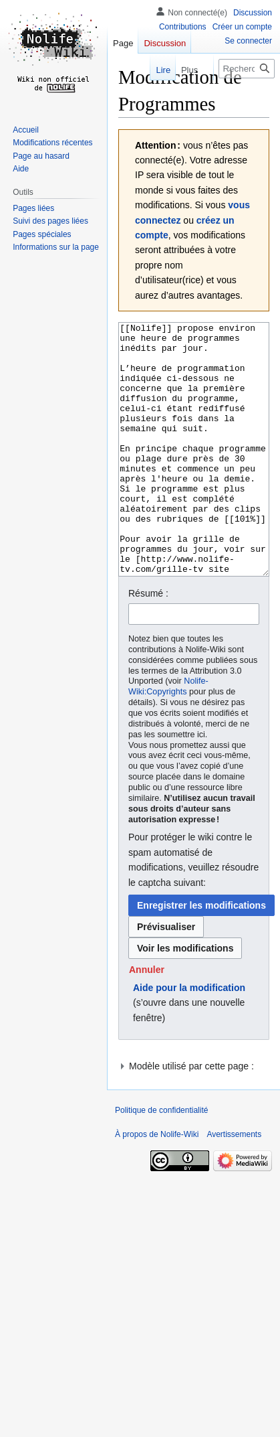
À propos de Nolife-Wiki (156, 1184)
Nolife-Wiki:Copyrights (168, 737)
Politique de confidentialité (161, 1160)
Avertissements (233, 1184)
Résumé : (148, 643)
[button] (146, 1020)
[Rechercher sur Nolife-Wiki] (247, 68)
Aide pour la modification (189, 1038)
